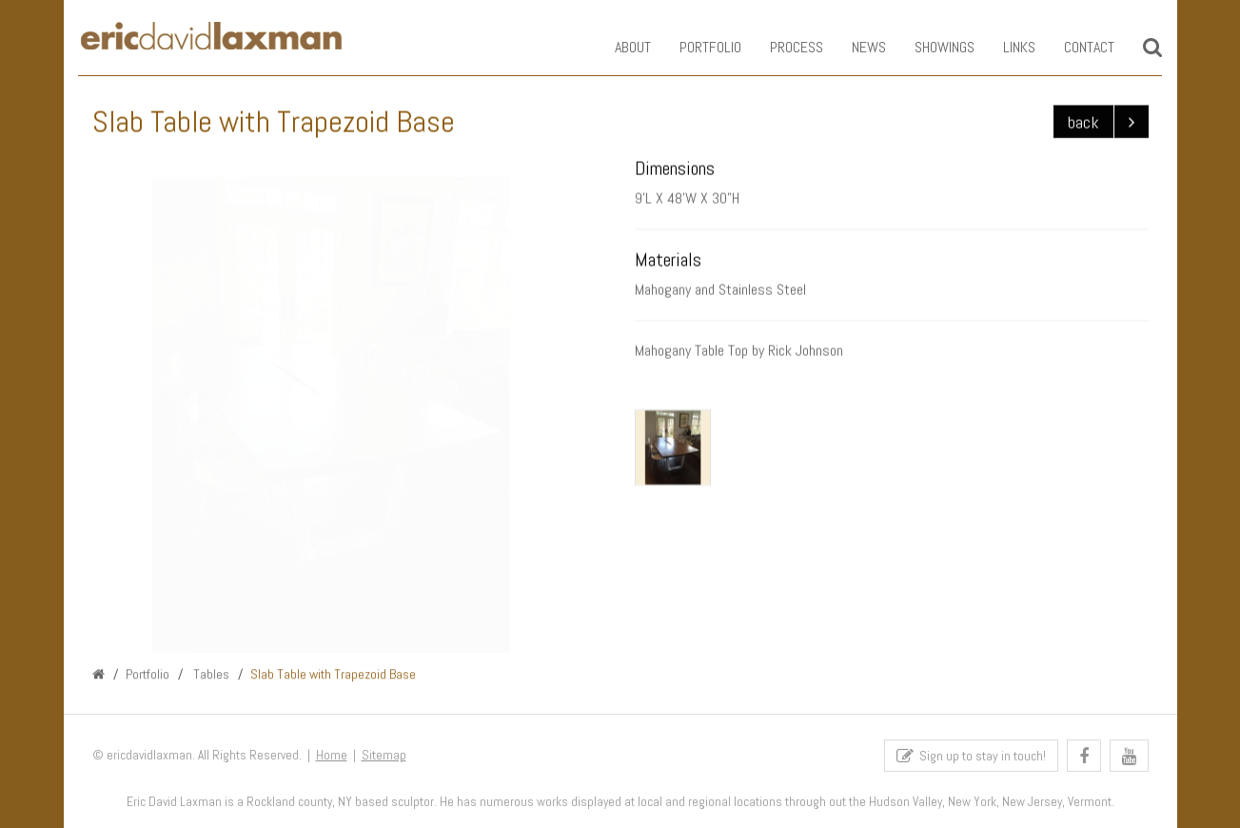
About (619, 47)
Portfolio (697, 47)
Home (331, 758)
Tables (209, 675)
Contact (1076, 47)
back (1083, 122)
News (855, 47)
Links (1006, 47)
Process (783, 47)
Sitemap (384, 758)
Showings (931, 47)
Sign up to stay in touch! (971, 759)
